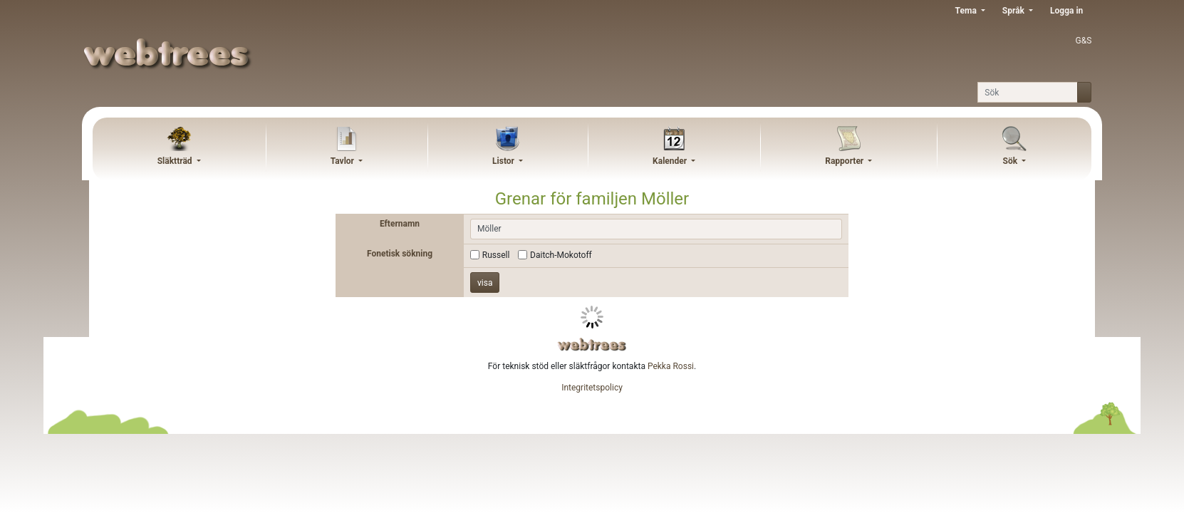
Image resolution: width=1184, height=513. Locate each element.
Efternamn (400, 224)
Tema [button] (967, 11)
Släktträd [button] (175, 161)
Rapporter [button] (845, 161)
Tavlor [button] (343, 161)
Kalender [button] (671, 161)
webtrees (592, 344)
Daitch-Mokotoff (561, 255)
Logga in (1066, 11)
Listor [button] (504, 161)
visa (484, 283)
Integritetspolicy (592, 388)
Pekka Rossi (671, 366)
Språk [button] (1014, 11)
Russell (496, 255)
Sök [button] (1011, 161)
